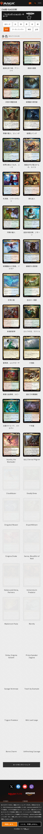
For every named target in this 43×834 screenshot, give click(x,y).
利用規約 (5, 800)
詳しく (26, 829)
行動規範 (25, 800)
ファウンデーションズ (12, 14)
